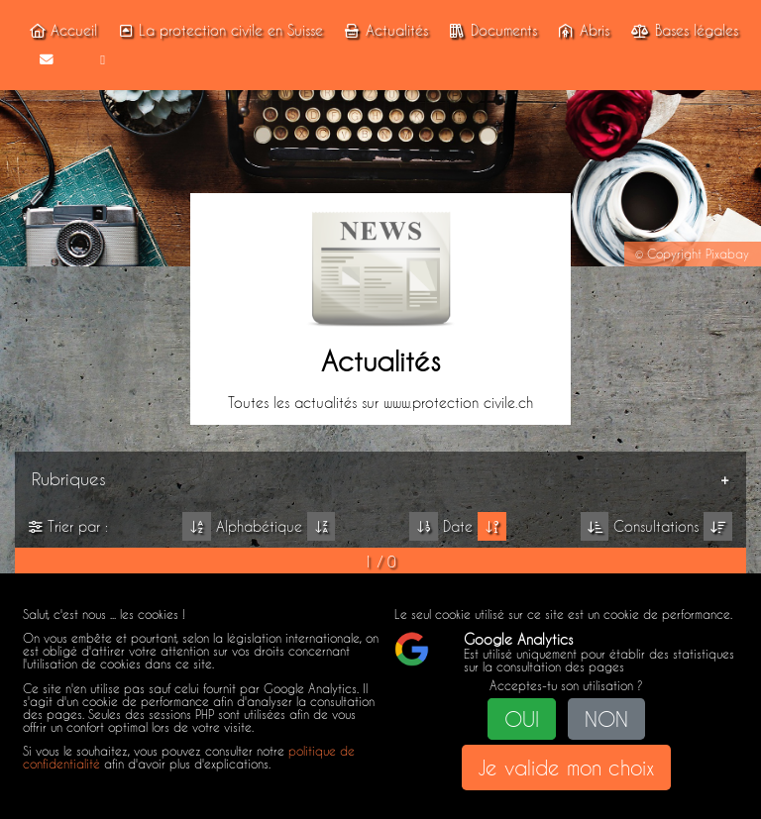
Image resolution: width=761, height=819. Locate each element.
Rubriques (69, 478)
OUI (521, 719)
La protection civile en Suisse (218, 31)
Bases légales (682, 31)
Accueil (60, 31)
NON (606, 719)
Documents (490, 31)
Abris (580, 31)
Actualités (383, 31)
